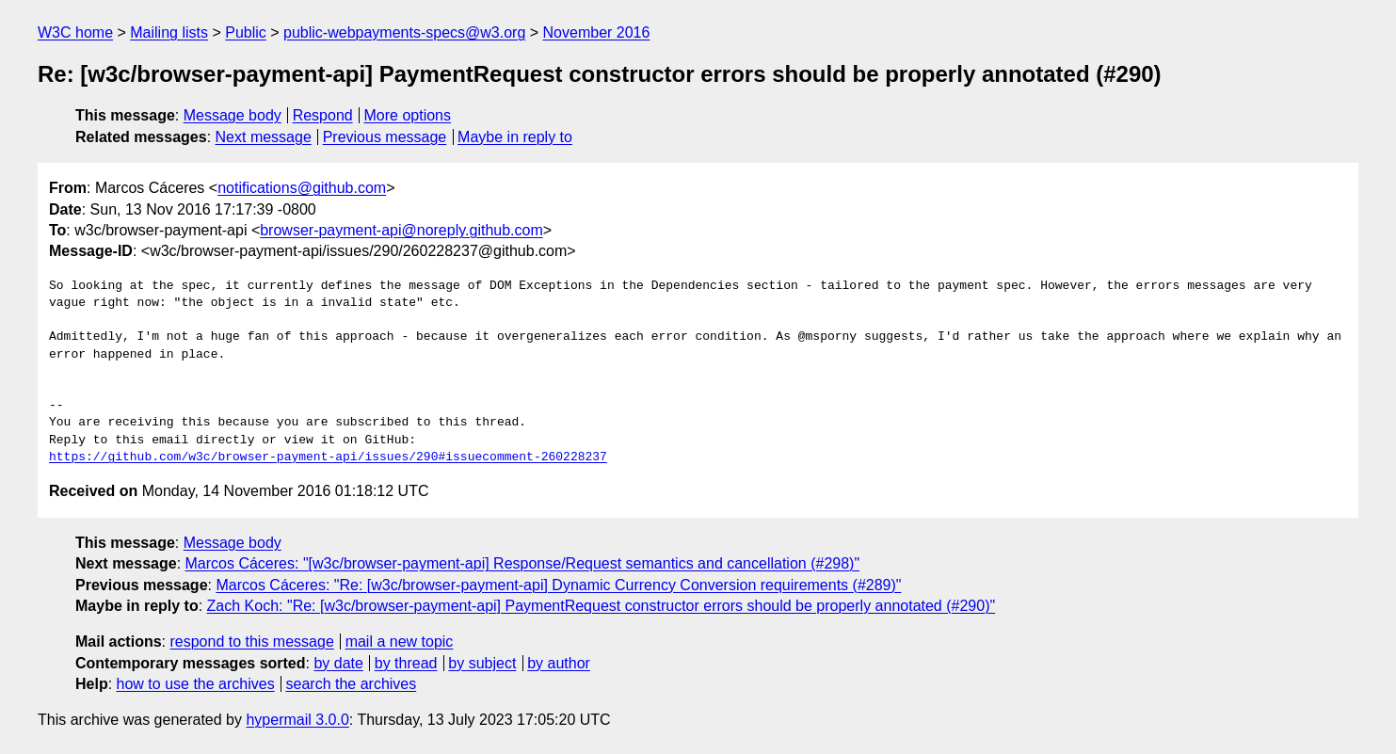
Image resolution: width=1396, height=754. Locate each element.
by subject (482, 663)
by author (558, 663)
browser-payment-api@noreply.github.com (401, 230)
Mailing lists (169, 32)
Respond (323, 115)
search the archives (351, 684)
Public (245, 32)
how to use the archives (196, 684)
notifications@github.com (301, 188)
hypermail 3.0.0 (297, 720)
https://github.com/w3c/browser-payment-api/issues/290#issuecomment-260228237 (328, 457)
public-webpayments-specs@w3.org (404, 32)
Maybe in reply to (514, 137)
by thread (406, 663)
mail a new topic (399, 642)
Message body (232, 115)
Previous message (385, 137)
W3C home (75, 32)
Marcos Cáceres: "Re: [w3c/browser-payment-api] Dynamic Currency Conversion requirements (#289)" (558, 585)
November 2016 (596, 32)
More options (408, 115)
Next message (264, 137)
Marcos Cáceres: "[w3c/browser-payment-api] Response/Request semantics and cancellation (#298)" (522, 563)
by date (337, 663)
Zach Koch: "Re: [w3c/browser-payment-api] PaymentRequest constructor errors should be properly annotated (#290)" (601, 606)
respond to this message (251, 642)
